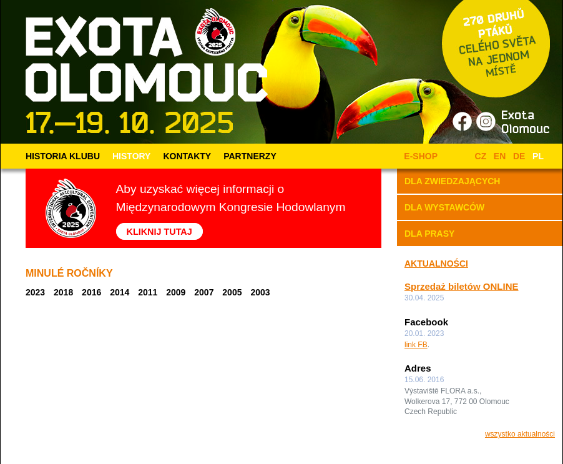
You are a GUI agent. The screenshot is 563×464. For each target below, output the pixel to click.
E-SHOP (418, 156)
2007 (203, 292)
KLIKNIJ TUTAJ (159, 231)
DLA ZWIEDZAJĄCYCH (452, 181)
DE (519, 156)
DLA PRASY (429, 234)
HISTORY (131, 156)
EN (500, 156)
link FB (416, 344)
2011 (147, 292)
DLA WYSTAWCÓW (444, 207)
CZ (481, 156)
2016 (91, 292)
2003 (260, 292)
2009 (175, 292)
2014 (119, 292)
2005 (232, 292)
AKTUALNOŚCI (436, 264)
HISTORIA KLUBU (63, 156)
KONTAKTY (187, 156)
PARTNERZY (250, 156)
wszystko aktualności (520, 434)
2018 (63, 292)
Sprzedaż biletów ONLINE (461, 286)
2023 (35, 292)
